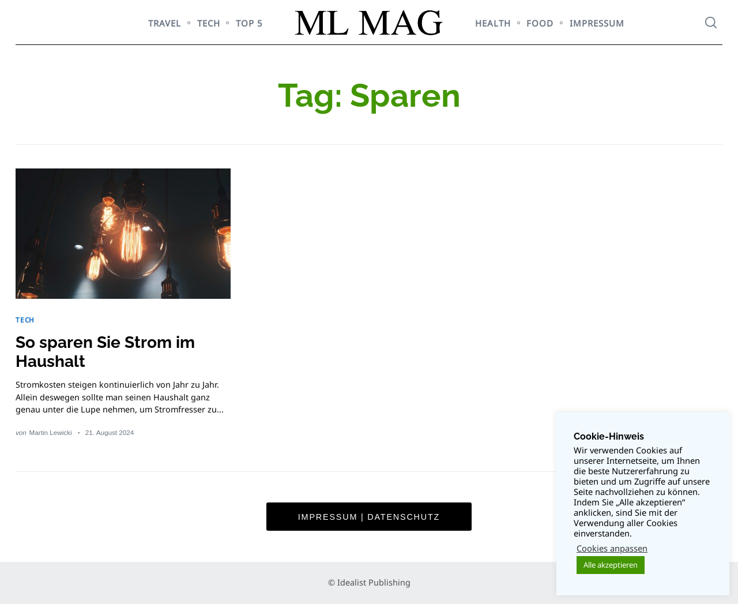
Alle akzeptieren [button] (610, 565)
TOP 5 (249, 23)
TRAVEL (164, 23)
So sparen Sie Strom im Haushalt (105, 351)
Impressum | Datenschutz (369, 517)
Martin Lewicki (50, 432)
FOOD (540, 23)
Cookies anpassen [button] (612, 548)
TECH (208, 23)
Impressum (597, 23)
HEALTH (493, 23)
